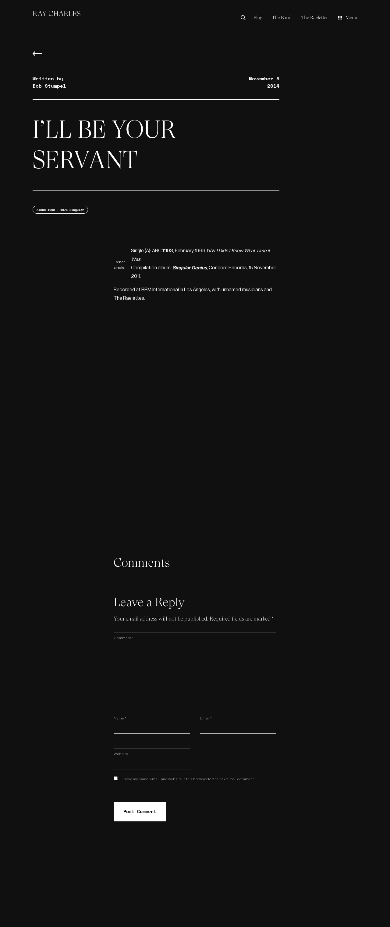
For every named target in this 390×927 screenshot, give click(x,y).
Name (120, 718)
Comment (123, 638)
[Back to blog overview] (37, 56)
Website (121, 754)
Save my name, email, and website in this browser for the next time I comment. (189, 779)
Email (206, 718)
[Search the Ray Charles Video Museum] (245, 17)
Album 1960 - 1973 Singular (60, 210)
